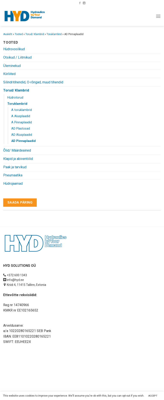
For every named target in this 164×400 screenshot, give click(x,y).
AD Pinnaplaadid (23, 141)
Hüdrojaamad (13, 184)
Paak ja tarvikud (14, 167)
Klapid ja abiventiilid (18, 159)
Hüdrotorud (15, 97)
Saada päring (20, 202)
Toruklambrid (54, 34)
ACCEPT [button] (152, 395)
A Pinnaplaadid (21, 122)
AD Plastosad (20, 128)
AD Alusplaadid (21, 135)
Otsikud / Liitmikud (17, 57)
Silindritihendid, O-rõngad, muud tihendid (33, 82)
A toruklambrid (21, 110)
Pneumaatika (12, 175)
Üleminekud (12, 66)
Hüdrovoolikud (14, 49)
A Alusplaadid (20, 116)
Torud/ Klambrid (34, 34)
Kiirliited (9, 74)
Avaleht (7, 34)
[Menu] (158, 16)
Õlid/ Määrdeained (17, 150)
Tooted (19, 34)
